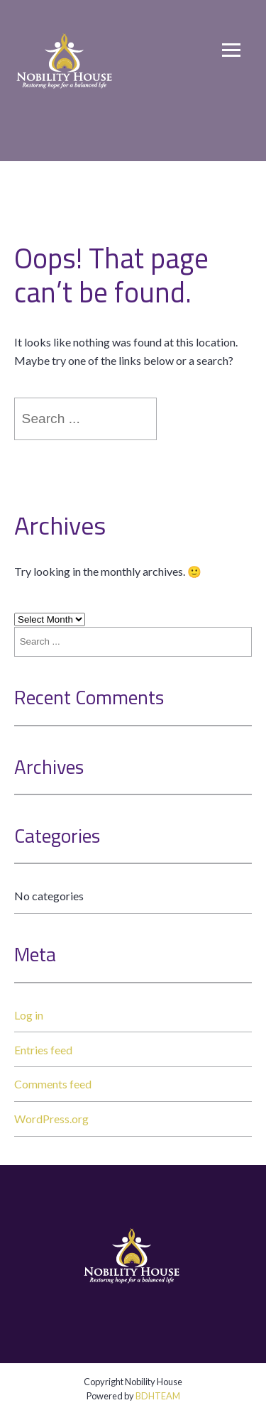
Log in (28, 1015)
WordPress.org (51, 1118)
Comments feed (53, 1084)
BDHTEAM (157, 1396)
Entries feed (43, 1049)
